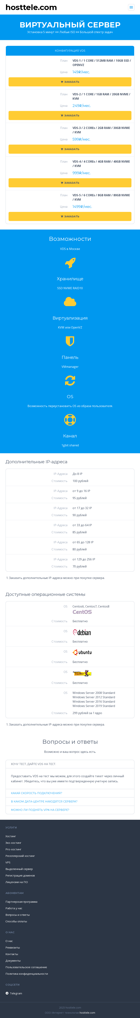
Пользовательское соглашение (26, 967)
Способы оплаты (16, 921)
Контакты (11, 954)
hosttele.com (87, 1012)
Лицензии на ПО (16, 882)
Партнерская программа (21, 901)
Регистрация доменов (20, 875)
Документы (13, 960)
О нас (9, 941)
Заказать (70, 81)
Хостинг (10, 836)
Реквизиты (12, 947)
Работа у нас (13, 908)
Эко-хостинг (13, 842)
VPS (7, 862)
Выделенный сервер (19, 869)
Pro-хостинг (13, 849)
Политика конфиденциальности (26, 973)
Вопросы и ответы (17, 915)
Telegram (13, 993)
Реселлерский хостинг (20, 856)
